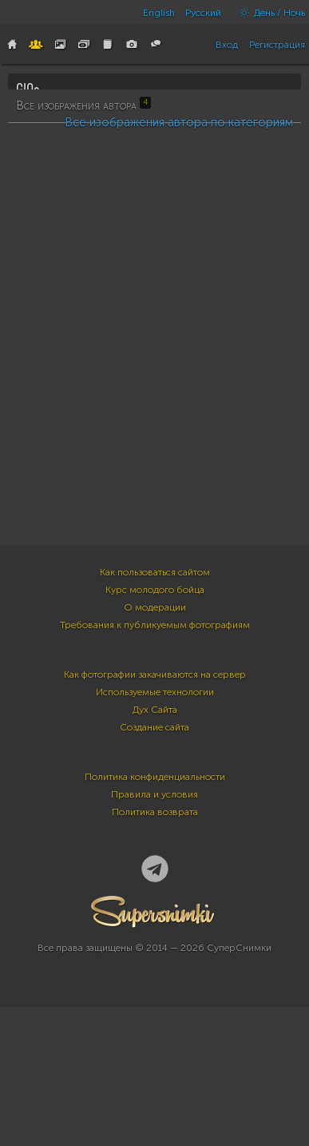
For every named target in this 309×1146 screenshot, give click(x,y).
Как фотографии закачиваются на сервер (155, 828)
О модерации (155, 761)
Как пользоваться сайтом (155, 726)
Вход (227, 44)
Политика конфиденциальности (155, 931)
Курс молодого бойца (154, 744)
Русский (203, 12)
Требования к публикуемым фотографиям (155, 779)
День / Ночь (268, 12)
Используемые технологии (155, 846)
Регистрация (277, 44)
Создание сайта (154, 881)
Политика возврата (155, 966)
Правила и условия (154, 948)
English (159, 12)
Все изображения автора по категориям (179, 535)
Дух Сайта (155, 863)
